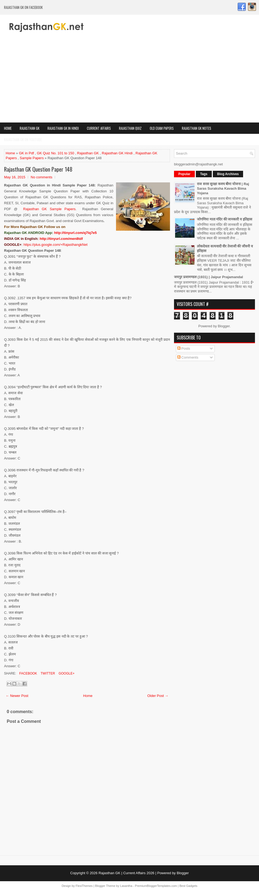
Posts (183, 348)
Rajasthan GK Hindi (117, 153)
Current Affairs (99, 128)
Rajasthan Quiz (130, 128)
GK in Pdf (26, 153)
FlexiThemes (84, 885)
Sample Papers (32, 158)
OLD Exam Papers (162, 128)
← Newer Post (17, 696)
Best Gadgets (188, 885)
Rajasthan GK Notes (196, 128)
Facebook (27, 673)
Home (8, 128)
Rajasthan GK (29, 128)
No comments (41, 177)
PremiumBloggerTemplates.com (156, 885)
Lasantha (126, 885)
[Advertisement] (129, 82)
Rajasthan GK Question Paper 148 (38, 169)
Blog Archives (228, 174)
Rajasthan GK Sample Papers (49, 209)
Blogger (224, 326)
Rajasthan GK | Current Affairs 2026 (126, 873)
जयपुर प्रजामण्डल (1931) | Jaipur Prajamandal (208, 277)
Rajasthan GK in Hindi (63, 128)
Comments (187, 357)
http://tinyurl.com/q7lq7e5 (75, 233)
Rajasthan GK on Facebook (23, 7)
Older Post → (157, 696)
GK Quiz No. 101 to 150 (55, 153)
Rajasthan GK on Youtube (23, 139)
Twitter (47, 673)
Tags (203, 174)
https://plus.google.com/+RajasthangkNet (55, 245)
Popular (184, 174)
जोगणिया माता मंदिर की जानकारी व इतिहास (224, 219)
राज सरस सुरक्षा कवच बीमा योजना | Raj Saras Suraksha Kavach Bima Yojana (223, 188)
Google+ (66, 673)
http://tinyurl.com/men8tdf (61, 239)
